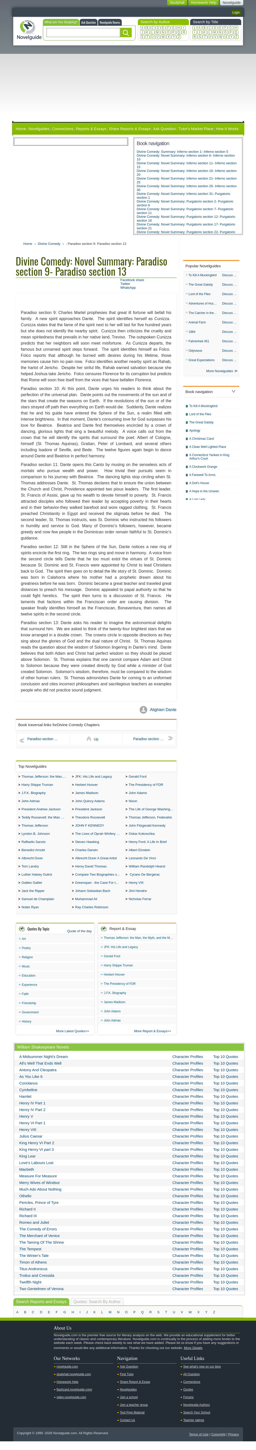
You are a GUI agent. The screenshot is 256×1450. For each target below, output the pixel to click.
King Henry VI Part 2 (36, 1151)
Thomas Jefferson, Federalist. (151, 820)
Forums (188, 1406)
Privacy (233, 1443)
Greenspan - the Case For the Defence (99, 890)
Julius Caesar (31, 1145)
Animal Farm (197, 324)
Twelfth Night (30, 1291)
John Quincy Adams (90, 803)
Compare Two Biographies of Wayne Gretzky (99, 881)
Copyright (218, 1443)
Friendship (29, 1012)
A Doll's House (199, 486)
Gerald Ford (137, 777)
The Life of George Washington (152, 812)
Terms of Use (199, 1443)
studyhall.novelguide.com (74, 1383)
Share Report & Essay (135, 1390)
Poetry (26, 957)
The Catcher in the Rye (204, 314)
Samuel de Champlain (37, 907)
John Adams (138, 794)
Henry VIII (136, 890)
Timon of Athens (33, 1271)
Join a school (129, 1406)
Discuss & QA (230, 275)
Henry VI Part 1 (32, 1131)
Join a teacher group (134, 1413)
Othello (25, 1204)
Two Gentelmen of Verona (41, 1297)
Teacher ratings (193, 1429)
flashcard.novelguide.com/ (74, 1398)
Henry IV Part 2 (32, 1118)
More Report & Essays (150, 1040)
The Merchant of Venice (39, 1244)
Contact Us (127, 1429)
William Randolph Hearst (147, 872)
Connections (62, 129)
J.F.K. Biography (33, 794)
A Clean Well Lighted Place (207, 450)
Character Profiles (188, 1065)
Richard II (27, 1218)
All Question (191, 1383)
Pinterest (43, 1365)
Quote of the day (79, 940)
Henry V (26, 1125)
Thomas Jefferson (34, 829)
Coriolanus (28, 1092)
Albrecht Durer (32, 864)
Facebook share (132, 280)
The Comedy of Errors (38, 1237)
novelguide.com (67, 1375)
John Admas (30, 803)
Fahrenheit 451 (199, 343)
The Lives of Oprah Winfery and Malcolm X (99, 838)
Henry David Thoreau (90, 872)
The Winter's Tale (34, 1264)
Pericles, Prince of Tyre (39, 1211)
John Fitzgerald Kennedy (147, 829)
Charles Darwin (86, 855)
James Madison (86, 794)
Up (96, 739)
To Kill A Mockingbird (203, 275)
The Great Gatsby (201, 285)
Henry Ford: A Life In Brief (148, 846)
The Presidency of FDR (146, 786)
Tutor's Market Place (195, 129)
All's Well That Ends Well (40, 1072)
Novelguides (39, 129)
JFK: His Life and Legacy (93, 777)
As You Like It (31, 1085)
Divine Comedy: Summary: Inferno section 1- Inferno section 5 (182, 152)
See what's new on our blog (202, 1375)
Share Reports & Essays (130, 129)
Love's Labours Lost (36, 1171)
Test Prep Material (132, 1421)
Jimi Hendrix (138, 898)
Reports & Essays (91, 129)
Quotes (188, 1398)
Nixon (133, 803)
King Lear (27, 1165)
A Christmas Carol (201, 442)
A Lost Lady (197, 502)
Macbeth (26, 1178)
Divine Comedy (49, 244)
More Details (193, 1356)
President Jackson (88, 812)
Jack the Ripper (32, 898)
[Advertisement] (128, 83)
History (26, 1030)
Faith (25, 1002)
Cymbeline (28, 1098)
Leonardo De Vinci (142, 864)
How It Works (227, 129)
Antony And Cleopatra (38, 1078)
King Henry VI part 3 (36, 1158)
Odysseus (195, 353)
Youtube (19, 1365)
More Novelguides (219, 374)
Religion (27, 966)
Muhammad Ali (86, 907)
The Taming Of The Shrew (41, 1251)
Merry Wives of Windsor (39, 1191)
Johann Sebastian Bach (92, 898)
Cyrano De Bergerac (144, 881)
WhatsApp (128, 287)
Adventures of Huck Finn (204, 304)
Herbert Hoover (86, 786)
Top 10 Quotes (225, 1065)
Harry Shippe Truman (37, 786)
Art (24, 947)
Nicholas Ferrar (140, 907)
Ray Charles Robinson (91, 916)
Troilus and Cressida (36, 1284)
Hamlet (25, 1105)
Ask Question (88, 22)
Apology (194, 433)
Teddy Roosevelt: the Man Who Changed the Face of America (45, 820)
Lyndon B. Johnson (35, 838)
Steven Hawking (87, 846)
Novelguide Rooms (110, 22)
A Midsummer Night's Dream (43, 1065)
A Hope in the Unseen (204, 494)
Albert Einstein (139, 855)
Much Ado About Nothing (40, 1198)
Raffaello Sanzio (33, 846)
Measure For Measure (38, 1184)
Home (21, 129)
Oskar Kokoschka (142, 838)
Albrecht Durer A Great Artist (96, 864)
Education (28, 984)
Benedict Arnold (33, 855)
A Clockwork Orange (203, 470)
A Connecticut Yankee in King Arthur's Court (209, 459)
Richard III (28, 1224)
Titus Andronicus (33, 1277)
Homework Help (67, 1390)
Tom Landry (30, 872)
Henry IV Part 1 (32, 1111)
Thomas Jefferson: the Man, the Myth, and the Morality (45, 777)
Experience (29, 993)
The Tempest (30, 1257)
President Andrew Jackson (40, 812)
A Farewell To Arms (202, 478)
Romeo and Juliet (34, 1231)
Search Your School (196, 1421)
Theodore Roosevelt (90, 820)
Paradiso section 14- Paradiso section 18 (154, 739)
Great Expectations (202, 362)
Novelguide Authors (196, 1413)
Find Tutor (127, 1383)
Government (30, 1021)
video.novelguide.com (71, 1406)
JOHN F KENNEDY (89, 829)
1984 (192, 333)
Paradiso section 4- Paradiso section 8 (48, 739)
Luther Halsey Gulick (36, 881)
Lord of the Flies (200, 295)
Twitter (125, 284)
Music (26, 975)
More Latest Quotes (70, 1040)
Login (236, 12)
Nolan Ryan (30, 916)
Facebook (36, 1365)
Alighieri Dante (163, 710)
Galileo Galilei (31, 890)
